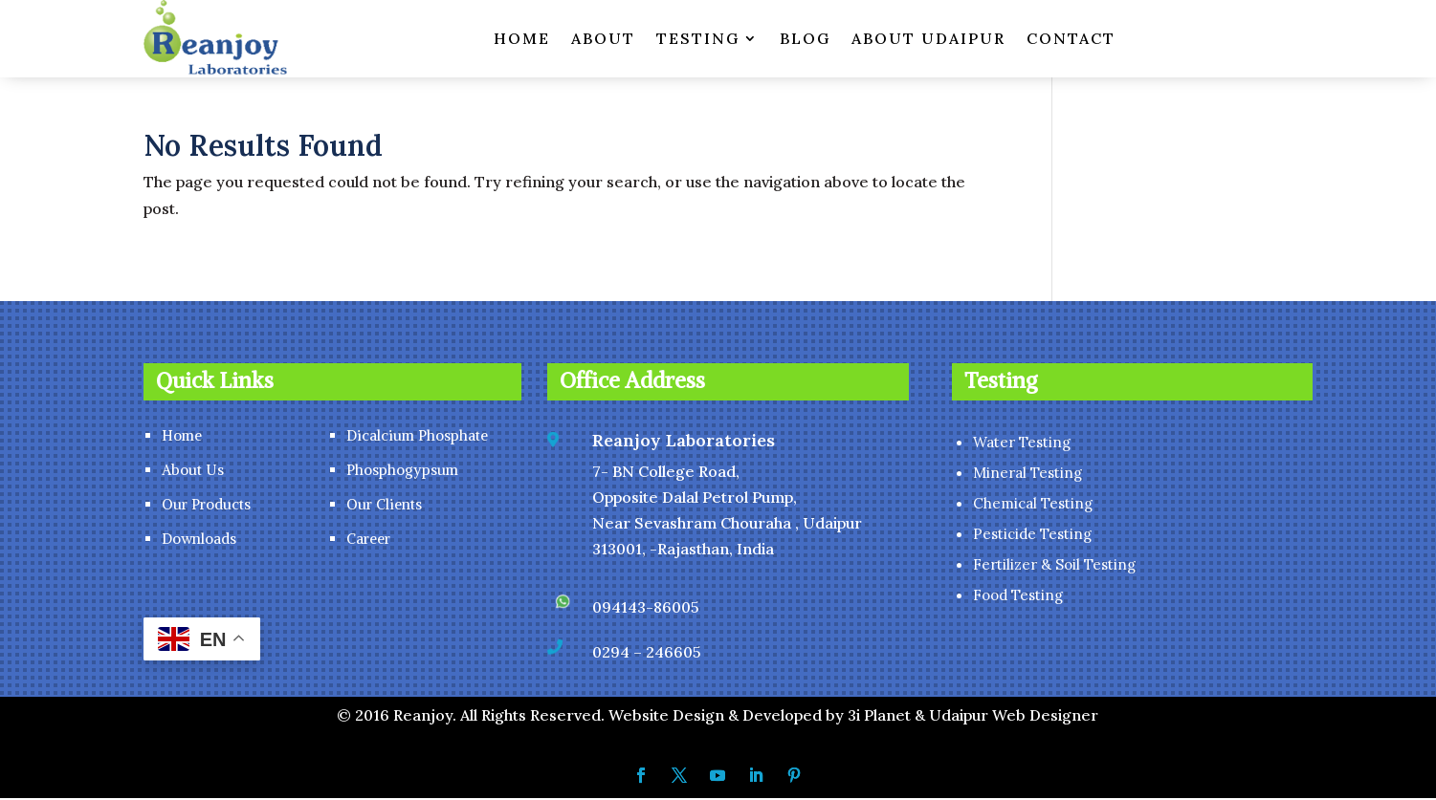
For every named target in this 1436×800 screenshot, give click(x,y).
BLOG (805, 38)
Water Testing (1022, 444)
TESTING (698, 38)
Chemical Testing (1033, 505)
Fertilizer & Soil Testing (1054, 566)
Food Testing (1018, 597)
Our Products (206, 506)
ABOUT (603, 38)
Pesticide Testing (1032, 536)
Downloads (199, 540)
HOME (522, 38)
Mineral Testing (1027, 474)
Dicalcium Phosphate (417, 437)
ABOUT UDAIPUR (928, 38)
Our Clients (384, 506)
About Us (193, 472)
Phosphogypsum (402, 472)
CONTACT (1071, 38)
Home (182, 437)
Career (368, 540)
